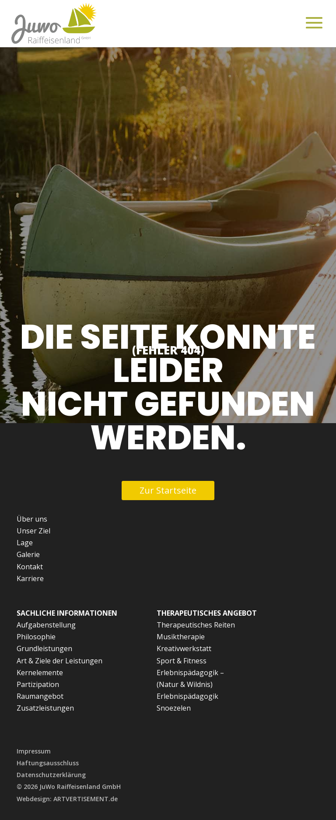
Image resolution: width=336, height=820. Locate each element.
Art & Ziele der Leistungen (59, 661)
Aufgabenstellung (46, 625)
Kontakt (30, 566)
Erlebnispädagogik (187, 696)
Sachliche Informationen (67, 613)
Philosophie (36, 636)
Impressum (34, 751)
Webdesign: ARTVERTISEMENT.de (67, 799)
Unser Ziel (33, 531)
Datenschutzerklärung (51, 775)
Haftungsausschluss (48, 763)
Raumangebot (40, 696)
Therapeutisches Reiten (196, 625)
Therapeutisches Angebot (207, 613)
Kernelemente (40, 672)
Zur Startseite (168, 490)
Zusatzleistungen (45, 708)
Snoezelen (174, 708)
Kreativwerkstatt (184, 648)
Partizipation (38, 684)
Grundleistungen (44, 648)
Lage (25, 542)
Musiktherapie (181, 636)
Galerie (28, 554)
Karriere (30, 578)
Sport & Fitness (181, 661)
